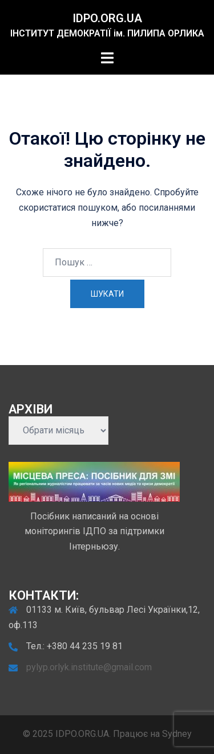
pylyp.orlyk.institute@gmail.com (89, 667)
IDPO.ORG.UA (107, 18)
